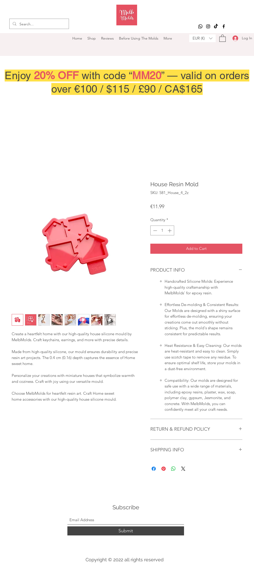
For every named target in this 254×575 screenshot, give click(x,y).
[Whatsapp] (200, 26)
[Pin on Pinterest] (163, 469)
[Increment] (170, 230)
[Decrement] (154, 230)
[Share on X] (183, 469)
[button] (202, 38)
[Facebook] (223, 26)
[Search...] (38, 24)
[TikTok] (215, 26)
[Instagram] (208, 26)
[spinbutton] (162, 230)
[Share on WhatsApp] (173, 469)
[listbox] (202, 38)
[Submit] (125, 530)
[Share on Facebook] (154, 469)
